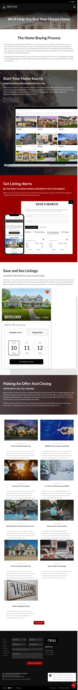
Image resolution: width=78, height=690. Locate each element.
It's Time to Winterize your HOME (57, 486)
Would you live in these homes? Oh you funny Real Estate (26, 526)
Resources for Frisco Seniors (57, 526)
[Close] (74, 674)
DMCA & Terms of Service (64, 688)
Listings (5, 641)
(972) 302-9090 (49, 654)
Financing (5, 648)
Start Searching (11, 100)
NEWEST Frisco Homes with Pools (57, 446)
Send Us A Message (34, 663)
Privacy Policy (53, 688)
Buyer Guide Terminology (57, 566)
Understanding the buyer (21, 606)
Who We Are (6, 653)
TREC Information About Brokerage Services (13, 676)
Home (4, 639)
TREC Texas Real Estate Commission (11, 675)
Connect (5, 655)
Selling (4, 646)
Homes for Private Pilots (21, 486)
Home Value (6, 650)
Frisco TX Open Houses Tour (21, 446)
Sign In (72, 1)
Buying (5, 643)
